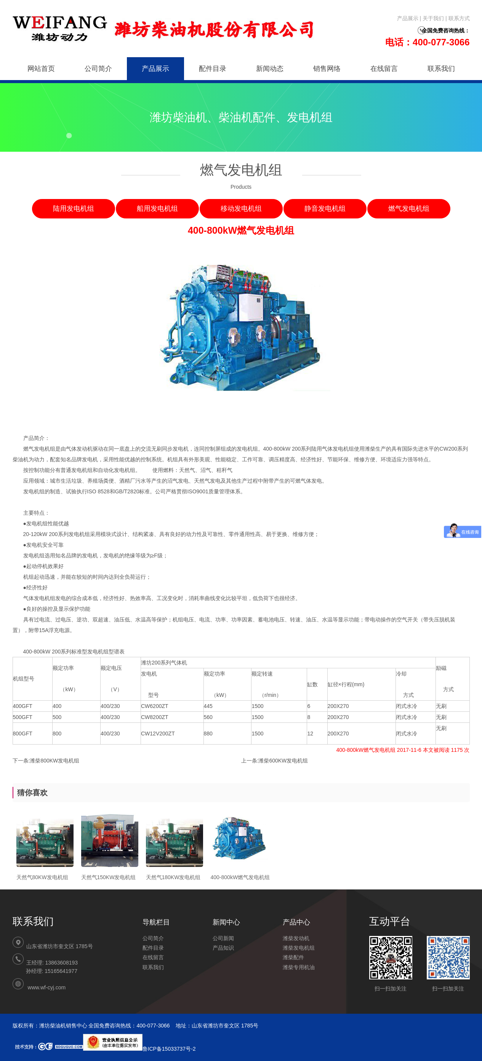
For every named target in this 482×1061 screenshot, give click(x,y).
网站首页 (41, 68)
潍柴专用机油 (299, 967)
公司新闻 (223, 938)
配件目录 (212, 68)
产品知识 (223, 948)
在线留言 (384, 68)
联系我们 (441, 68)
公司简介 (98, 68)
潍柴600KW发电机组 (283, 761)
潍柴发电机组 (299, 948)
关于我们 (433, 18)
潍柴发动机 (296, 938)
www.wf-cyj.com (47, 987)
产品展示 (407, 18)
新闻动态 (269, 68)
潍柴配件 (293, 957)
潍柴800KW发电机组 (54, 761)
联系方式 (459, 18)
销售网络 (327, 68)
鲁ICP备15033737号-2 (139, 1049)
